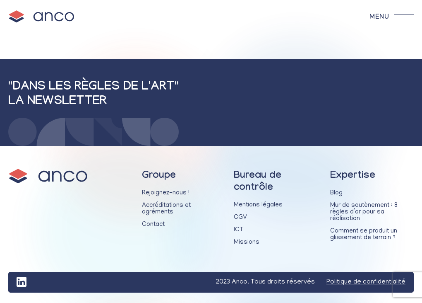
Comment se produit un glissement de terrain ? (363, 234)
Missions (246, 242)
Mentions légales (258, 205)
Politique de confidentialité (365, 282)
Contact (153, 224)
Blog (336, 193)
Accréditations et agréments (166, 209)
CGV (240, 217)
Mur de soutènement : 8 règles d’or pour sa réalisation (364, 212)
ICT (238, 230)
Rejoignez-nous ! (165, 193)
